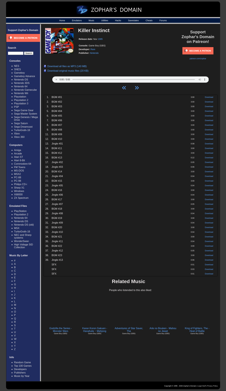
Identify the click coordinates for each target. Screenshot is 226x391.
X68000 (18, 194)
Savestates (133, 20)
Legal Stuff (202, 386)
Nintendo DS (21, 79)
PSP (16, 107)
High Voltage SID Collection (23, 246)
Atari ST (18, 157)
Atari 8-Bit (19, 160)
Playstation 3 (21, 103)
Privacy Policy (212, 386)
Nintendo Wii (21, 93)
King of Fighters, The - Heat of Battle (197, 329)
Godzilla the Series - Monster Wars (60, 329)
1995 (100, 39)
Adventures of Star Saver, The (129, 329)
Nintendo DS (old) (24, 224)
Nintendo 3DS (22, 83)
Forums (163, 20)
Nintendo (94, 53)
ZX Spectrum (21, 198)
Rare (93, 49)
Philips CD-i (20, 184)
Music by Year (22, 376)
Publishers (20, 372)
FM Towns (19, 167)
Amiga (17, 150)
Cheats (149, 20)
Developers (20, 369)
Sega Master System (25, 113)
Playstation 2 (21, 100)
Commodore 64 (22, 163)
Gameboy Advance (24, 76)
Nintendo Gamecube (25, 90)
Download (209, 97)
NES (16, 66)
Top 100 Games (23, 365)
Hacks (118, 20)
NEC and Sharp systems (22, 236)
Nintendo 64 (20, 86)
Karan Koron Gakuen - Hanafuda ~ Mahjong (94, 329)
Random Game (22, 362)
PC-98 (17, 181)
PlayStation (20, 211)
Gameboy (19, 72)
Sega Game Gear (24, 110)
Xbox (17, 133)
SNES (17, 69)
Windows (19, 191)
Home (62, 20)
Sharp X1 (19, 187)
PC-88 (17, 177)
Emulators (77, 20)
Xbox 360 (19, 137)
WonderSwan (21, 241)
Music (91, 20)
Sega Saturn (21, 123)
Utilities (104, 20)
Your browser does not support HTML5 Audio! (130, 79)
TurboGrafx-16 (22, 130)
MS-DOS (19, 170)
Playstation (20, 96)
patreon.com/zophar (198, 59)
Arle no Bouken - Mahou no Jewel (163, 329)
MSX (17, 228)
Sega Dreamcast (23, 126)
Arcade (18, 153)
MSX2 (17, 174)
